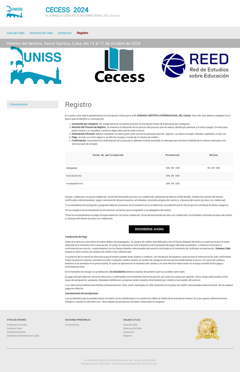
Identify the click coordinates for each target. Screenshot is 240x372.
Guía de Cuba (15, 33)
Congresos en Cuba (17, 324)
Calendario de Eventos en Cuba (23, 335)
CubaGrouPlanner (16, 332)
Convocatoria (18, 104)
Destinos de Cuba (41, 33)
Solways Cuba (14, 328)
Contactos (65, 33)
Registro (127, 335)
